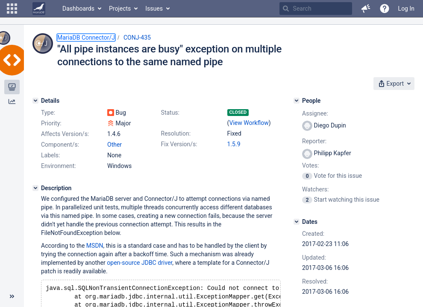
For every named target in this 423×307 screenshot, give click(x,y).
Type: (48, 112)
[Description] (35, 188)
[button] (12, 8)
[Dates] (297, 222)
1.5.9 (234, 144)
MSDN (94, 245)
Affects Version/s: (65, 133)
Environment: (58, 165)
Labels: (50, 155)
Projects (120, 8)
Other (114, 144)
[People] (297, 101)
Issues (154, 8)
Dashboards (78, 8)
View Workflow (249, 122)
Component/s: (60, 144)
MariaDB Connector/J (86, 37)
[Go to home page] (39, 8)
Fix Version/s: (179, 144)
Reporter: (314, 141)
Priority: (51, 123)
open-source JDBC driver (139, 262)
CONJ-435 (137, 37)
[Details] (35, 101)
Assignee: (315, 113)
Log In (406, 8)
